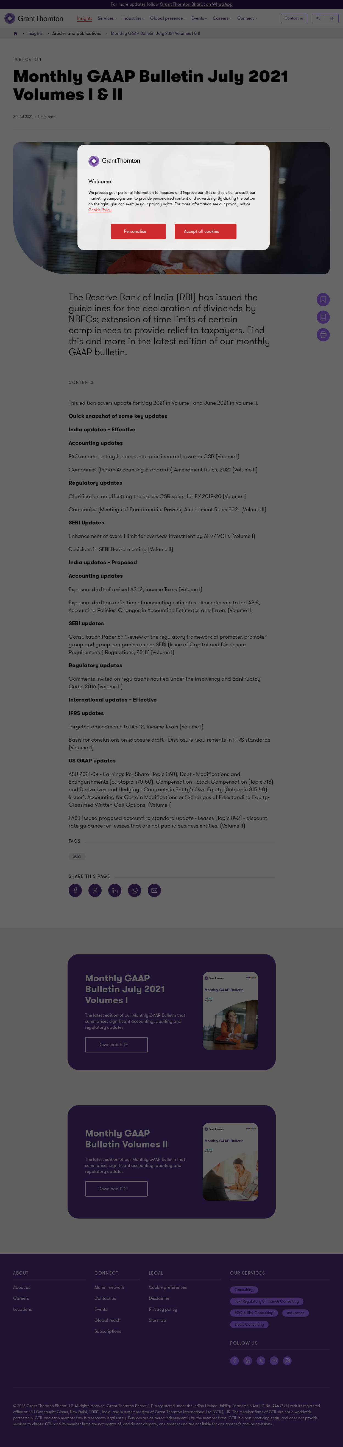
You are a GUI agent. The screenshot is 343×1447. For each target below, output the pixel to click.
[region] (173, 197)
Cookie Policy (99, 210)
